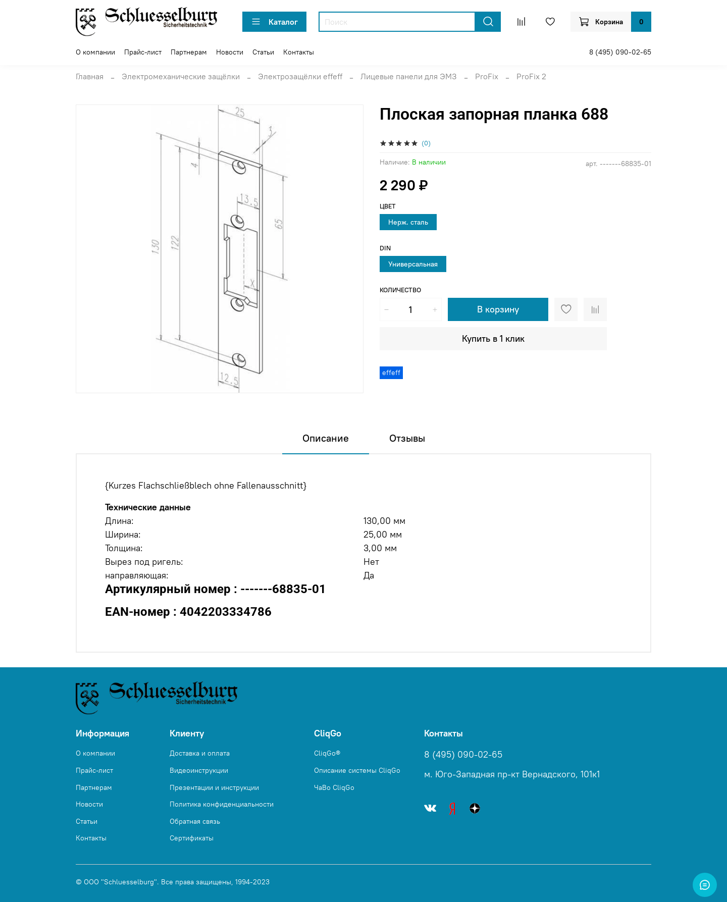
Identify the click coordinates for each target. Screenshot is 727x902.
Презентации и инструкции (214, 787)
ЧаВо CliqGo (334, 787)
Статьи (263, 52)
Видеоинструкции (199, 770)
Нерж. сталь (408, 222)
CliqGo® (327, 753)
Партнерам (189, 52)
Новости (229, 52)
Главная (89, 76)
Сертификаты (192, 837)
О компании (95, 52)
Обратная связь (195, 821)
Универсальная (413, 264)
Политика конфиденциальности (222, 804)
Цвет (388, 206)
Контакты (298, 52)
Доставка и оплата (200, 753)
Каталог (274, 22)
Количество (400, 290)
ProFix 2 (531, 76)
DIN (385, 248)
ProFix (486, 76)
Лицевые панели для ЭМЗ (408, 76)
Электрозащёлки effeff (300, 76)
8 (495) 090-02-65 (620, 52)
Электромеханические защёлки (181, 76)
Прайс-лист (143, 52)
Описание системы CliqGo (357, 770)
